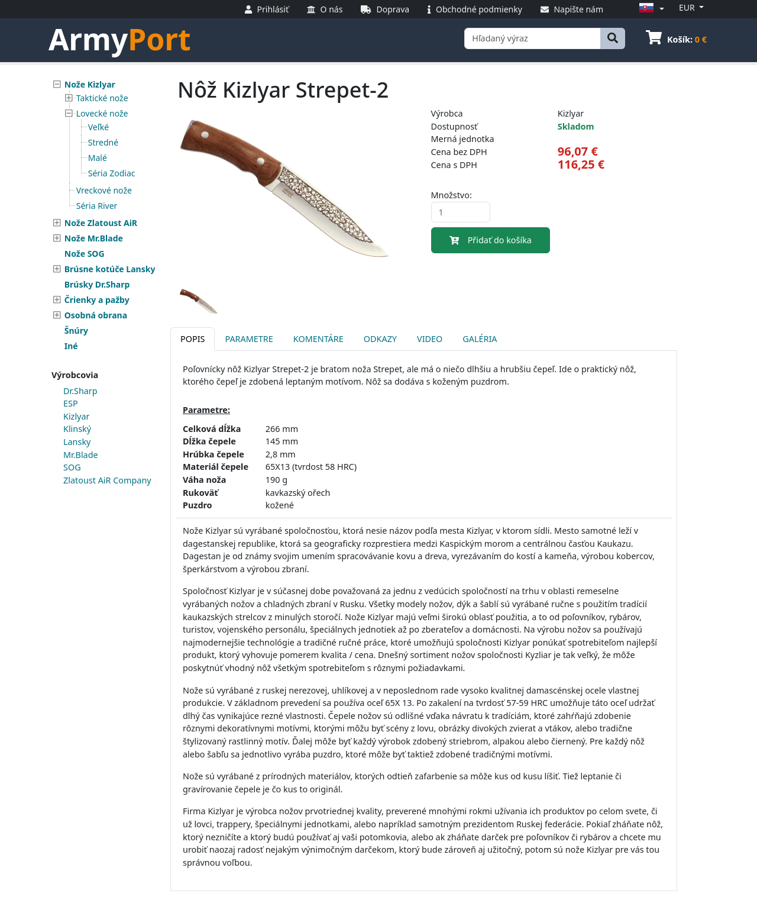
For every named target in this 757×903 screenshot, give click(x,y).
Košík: (676, 39)
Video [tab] (429, 338)
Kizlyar (76, 416)
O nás (324, 9)
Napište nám (572, 9)
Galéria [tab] (479, 338)
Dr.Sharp (80, 390)
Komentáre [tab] (318, 338)
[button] (650, 8)
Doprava (385, 9)
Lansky (76, 441)
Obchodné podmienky (475, 9)
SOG (72, 467)
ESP (70, 403)
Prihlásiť (267, 9)
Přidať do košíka (490, 240)
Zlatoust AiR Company (107, 480)
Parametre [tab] (249, 338)
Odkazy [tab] (380, 338)
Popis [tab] (192, 338)
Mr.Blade (80, 454)
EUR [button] (688, 7)
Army (119, 39)
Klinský (77, 428)
